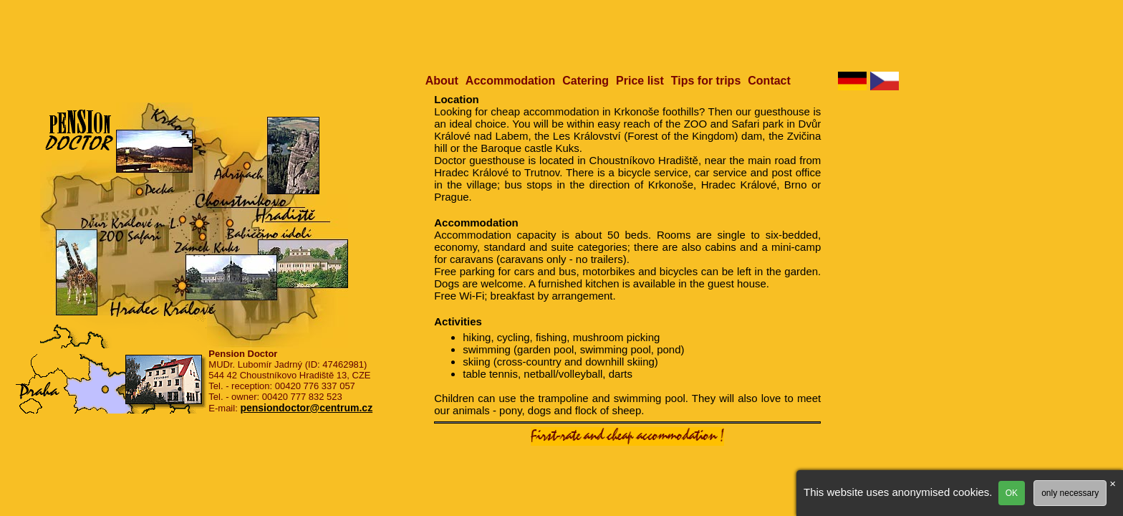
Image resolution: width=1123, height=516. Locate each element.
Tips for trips (706, 81)
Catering (585, 81)
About (441, 81)
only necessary (1070, 493)
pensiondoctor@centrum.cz (306, 408)
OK (1012, 493)
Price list (640, 81)
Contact (769, 81)
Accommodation (510, 81)
